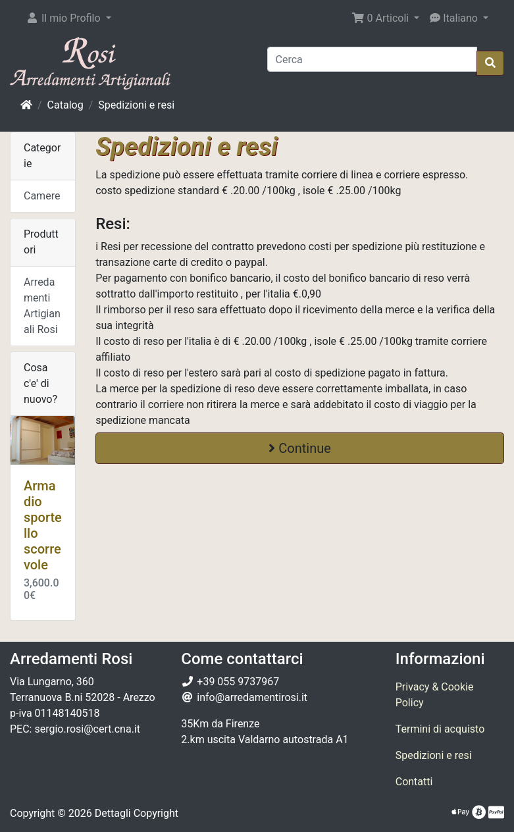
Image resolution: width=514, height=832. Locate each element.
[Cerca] (372, 59)
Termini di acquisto (440, 729)
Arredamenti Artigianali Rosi (42, 306)
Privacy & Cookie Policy (435, 695)
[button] (68, 18)
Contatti (414, 781)
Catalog (65, 105)
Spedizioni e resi (136, 105)
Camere (42, 196)
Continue (300, 448)
